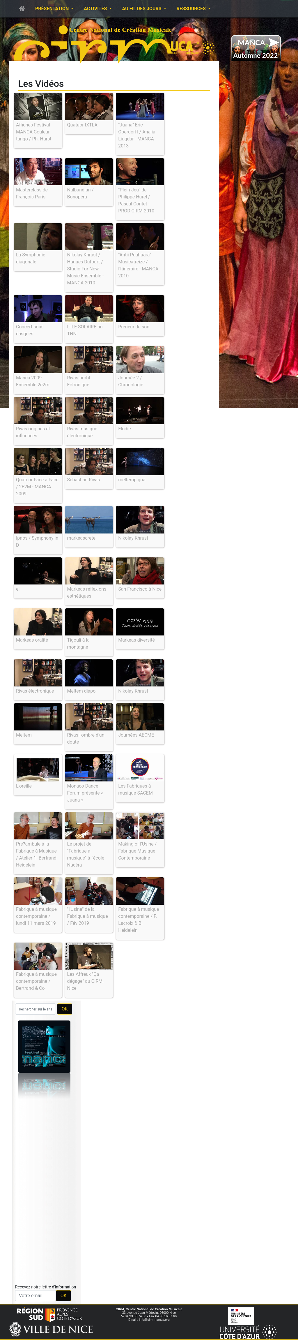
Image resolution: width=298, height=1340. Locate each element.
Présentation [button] (52, 8)
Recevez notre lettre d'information (45, 1287)
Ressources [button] (192, 8)
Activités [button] (96, 8)
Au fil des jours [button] (142, 8)
